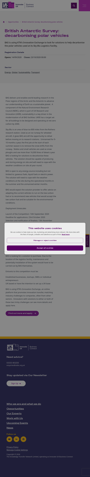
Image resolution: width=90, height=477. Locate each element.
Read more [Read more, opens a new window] (66, 234)
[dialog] (44, 238)
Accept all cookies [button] (45, 248)
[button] (45, 240)
